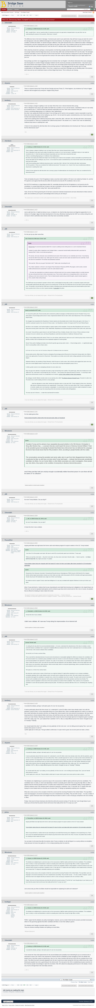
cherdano (8, 141)
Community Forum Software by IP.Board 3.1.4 (83, 1005)
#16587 (92, 304)
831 (27, 15)
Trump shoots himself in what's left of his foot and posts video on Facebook (44, 417)
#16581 (92, 22)
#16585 (92, 206)
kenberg (7, 100)
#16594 (92, 636)
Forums (4, 9)
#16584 (92, 141)
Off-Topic (17, 12)
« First (12, 15)
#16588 (92, 408)
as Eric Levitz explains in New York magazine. (70, 374)
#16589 (92, 431)
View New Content (87, 12)
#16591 (92, 512)
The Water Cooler (25, 12)
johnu (7, 812)
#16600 (92, 940)
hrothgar (8, 902)
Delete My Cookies (19, 1005)
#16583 (92, 100)
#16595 (92, 700)
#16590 (92, 494)
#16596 (92, 742)
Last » (36, 15)
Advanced (94, 9)
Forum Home (12, 1005)
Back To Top (5, 1005)
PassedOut (8, 540)
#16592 (92, 540)
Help (91, 6)
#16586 (92, 229)
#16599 (92, 902)
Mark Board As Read (29, 1005)
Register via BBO (73, 6)
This (38, 214)
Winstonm (8, 431)
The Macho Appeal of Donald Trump (70, 378)
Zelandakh (8, 23)
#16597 (92, 812)
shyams (7, 83)
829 (21, 15)
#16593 (92, 605)
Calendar (16, 9)
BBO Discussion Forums (7, 12)
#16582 (92, 83)
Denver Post (32, 246)
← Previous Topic (73, 982)
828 (18, 15)
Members (10, 9)
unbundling (56, 288)
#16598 (92, 852)
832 (31, 15)
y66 (6, 229)
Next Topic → (91, 982)
